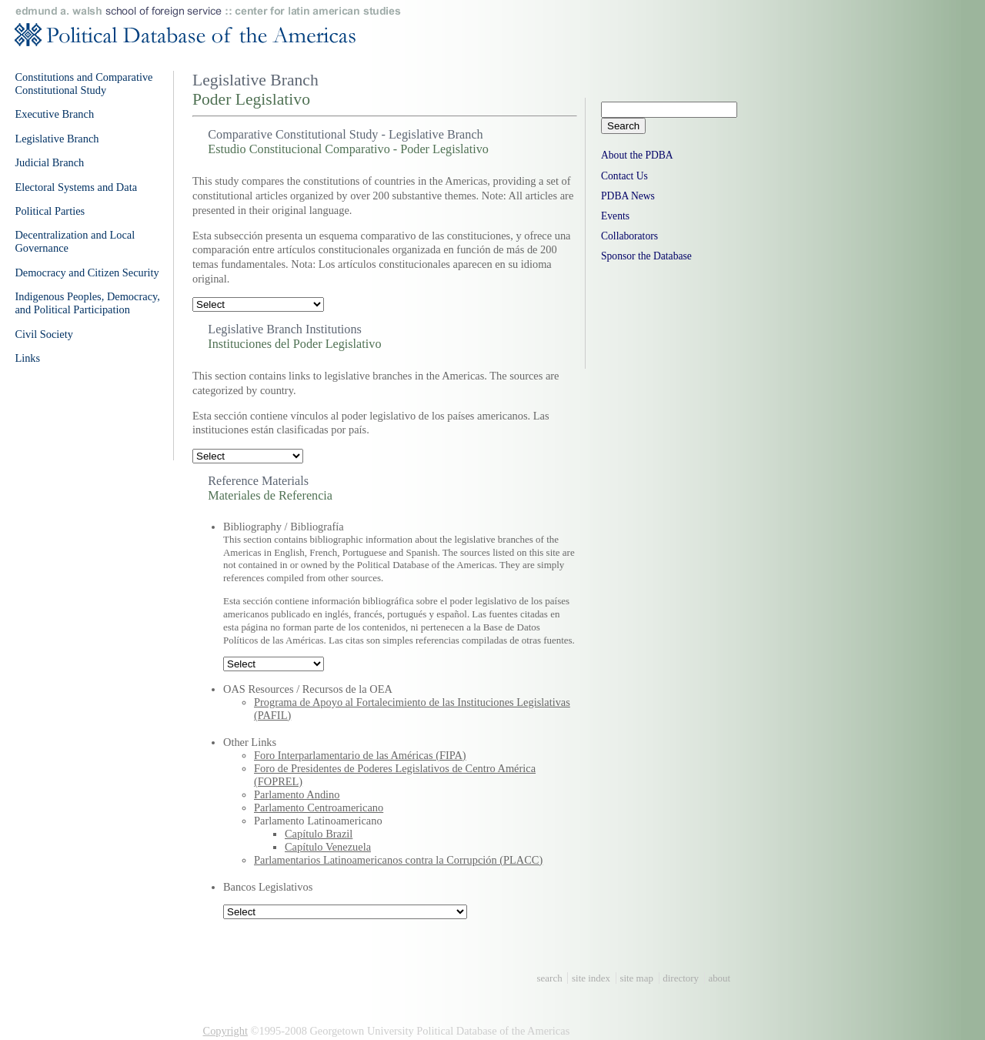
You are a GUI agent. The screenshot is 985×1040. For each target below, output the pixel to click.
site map (636, 978)
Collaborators (629, 236)
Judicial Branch (49, 162)
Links (27, 358)
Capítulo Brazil (318, 834)
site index (591, 978)
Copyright (225, 1031)
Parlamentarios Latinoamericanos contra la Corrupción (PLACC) (398, 860)
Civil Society (44, 334)
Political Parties (50, 211)
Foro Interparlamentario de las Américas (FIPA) (360, 755)
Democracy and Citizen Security (87, 272)
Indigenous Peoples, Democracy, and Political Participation (87, 303)
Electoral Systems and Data (76, 187)
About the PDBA (637, 155)
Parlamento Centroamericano (318, 807)
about (719, 978)
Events (615, 216)
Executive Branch (54, 114)
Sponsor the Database (646, 256)
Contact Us (624, 176)
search (550, 978)
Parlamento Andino (297, 794)
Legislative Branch (56, 138)
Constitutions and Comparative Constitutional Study (83, 83)
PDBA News (628, 196)
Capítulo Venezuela (328, 847)
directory (681, 978)
